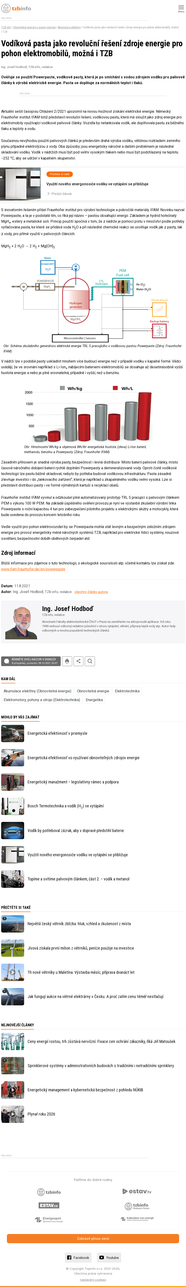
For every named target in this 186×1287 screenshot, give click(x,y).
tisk (67, 661)
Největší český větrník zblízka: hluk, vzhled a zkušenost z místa (79, 923)
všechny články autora (91, 592)
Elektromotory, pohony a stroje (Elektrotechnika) (42, 700)
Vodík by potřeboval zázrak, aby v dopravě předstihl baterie (76, 830)
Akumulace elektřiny (69, 27)
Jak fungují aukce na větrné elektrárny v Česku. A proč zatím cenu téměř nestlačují (95, 996)
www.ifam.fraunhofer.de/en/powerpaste (33, 569)
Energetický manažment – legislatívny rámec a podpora (73, 781)
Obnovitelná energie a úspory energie (34, 27)
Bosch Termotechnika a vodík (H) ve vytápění (66, 806)
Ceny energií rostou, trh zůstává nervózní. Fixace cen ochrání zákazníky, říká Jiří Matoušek (101, 1041)
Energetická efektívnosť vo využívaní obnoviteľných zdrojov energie (84, 757)
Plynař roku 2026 (41, 1114)
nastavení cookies (93, 1279)
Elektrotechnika (127, 691)
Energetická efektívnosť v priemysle (57, 733)
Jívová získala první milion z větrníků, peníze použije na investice (81, 948)
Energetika (94, 700)
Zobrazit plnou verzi (93, 1238)
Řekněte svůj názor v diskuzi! (34, 661)
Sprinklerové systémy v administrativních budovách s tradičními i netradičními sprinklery (101, 1065)
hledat (90, 661)
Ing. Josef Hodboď (67, 609)
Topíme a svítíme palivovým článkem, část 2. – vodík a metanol (78, 879)
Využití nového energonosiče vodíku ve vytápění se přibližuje (78, 854)
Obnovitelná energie (93, 691)
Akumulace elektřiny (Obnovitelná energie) (37, 691)
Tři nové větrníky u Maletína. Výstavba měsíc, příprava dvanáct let (81, 972)
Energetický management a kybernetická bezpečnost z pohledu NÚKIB (85, 1089)
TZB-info (6, 27)
